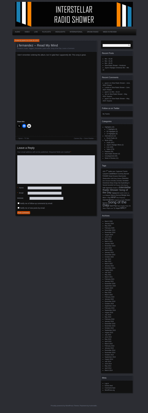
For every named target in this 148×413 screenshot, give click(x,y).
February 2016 (109, 319)
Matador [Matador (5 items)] (108, 195)
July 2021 (108, 272)
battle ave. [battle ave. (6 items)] (111, 171)
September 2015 (110, 330)
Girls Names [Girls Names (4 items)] (124, 185)
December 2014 (110, 350)
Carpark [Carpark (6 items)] (105, 174)
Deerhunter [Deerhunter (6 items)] (122, 176)
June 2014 (108, 364)
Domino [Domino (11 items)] (125, 178)
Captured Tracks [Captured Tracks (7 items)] (122, 171)
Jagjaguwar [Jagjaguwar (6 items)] (116, 193)
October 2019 (109, 303)
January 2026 (109, 223)
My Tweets (106, 114)
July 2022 (108, 259)
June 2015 (108, 337)
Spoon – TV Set (23, 138)
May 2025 (108, 226)
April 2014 (108, 368)
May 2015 (108, 339)
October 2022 (109, 257)
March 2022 (109, 263)
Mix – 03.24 (116, 92)
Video (27, 32)
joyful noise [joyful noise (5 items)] (123, 193)
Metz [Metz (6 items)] (128, 195)
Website (20, 198)
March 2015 (109, 344)
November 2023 (110, 246)
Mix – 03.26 (108, 59)
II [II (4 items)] (118, 187)
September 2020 (110, 286)
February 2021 (109, 279)
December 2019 (110, 301)
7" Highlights (111, 129)
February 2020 (109, 297)
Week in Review (110, 32)
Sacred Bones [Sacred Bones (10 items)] (108, 200)
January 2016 (109, 321)
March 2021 (109, 277)
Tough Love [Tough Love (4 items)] (109, 208)
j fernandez (38, 48)
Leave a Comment (68, 48)
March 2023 (109, 250)
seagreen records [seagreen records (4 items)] (119, 200)
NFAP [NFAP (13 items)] (113, 197)
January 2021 (109, 281)
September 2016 (110, 310)
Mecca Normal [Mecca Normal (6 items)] (116, 195)
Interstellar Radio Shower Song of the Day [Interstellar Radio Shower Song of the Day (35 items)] (117, 190)
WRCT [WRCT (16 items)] (123, 208)
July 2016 (108, 315)
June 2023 (108, 248)
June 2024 (108, 237)
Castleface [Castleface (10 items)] (112, 174)
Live (36, 32)
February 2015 (109, 346)
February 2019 (109, 308)
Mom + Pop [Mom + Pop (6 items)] (107, 197)
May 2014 (108, 366)
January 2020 (109, 299)
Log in (107, 383)
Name (20, 187)
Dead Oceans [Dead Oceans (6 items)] (113, 176)
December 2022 (110, 255)
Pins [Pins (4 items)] (117, 197)
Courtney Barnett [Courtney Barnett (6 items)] (123, 174)
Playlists (46, 32)
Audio (17, 32)
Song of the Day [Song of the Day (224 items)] (115, 203)
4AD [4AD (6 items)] (104, 171)
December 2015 (110, 324)
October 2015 (109, 328)
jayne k (24, 40)
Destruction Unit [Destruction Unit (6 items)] (108, 178)
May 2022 (108, 261)
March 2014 (109, 370)
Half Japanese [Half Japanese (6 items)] (107, 188)
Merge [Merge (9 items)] (123, 195)
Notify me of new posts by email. (32, 208)
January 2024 (109, 243)
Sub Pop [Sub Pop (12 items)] (113, 206)
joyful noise (46, 48)
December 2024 (110, 230)
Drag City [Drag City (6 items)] (117, 183)
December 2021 (110, 268)
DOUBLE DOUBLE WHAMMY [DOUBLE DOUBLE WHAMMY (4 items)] (120, 180)
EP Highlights (111, 131)
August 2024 (109, 235)
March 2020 (109, 295)
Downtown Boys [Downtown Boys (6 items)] (108, 183)
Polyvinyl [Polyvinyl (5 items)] (122, 197)
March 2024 (109, 241)
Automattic (93, 406)
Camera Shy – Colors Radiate (84, 138)
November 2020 (110, 283)
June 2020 (108, 290)
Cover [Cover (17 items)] (105, 176)
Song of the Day (56, 48)
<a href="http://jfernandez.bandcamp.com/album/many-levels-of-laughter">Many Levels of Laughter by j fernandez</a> (39, 88)
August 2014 (109, 359)
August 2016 (109, 312)
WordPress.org (110, 390)
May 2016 (108, 317)
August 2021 (109, 270)
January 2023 (109, 252)
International (76, 32)
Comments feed (110, 388)
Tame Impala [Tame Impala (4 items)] (121, 206)
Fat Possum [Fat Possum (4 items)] (117, 185)
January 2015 (109, 348)
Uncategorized (109, 156)
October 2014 (109, 355)
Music (107, 140)
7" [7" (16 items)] (107, 171)
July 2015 (108, 335)
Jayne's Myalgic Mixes (114, 145)
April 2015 (108, 341)
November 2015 (110, 326)
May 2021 (108, 275)
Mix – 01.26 (108, 61)
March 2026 (109, 221)
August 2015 (109, 332)
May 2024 (108, 239)
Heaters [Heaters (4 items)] (115, 187)
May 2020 (108, 292)
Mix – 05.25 (108, 63)
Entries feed (109, 386)
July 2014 (108, 361)
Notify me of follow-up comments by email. (36, 203)
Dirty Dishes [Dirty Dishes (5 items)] (118, 178)
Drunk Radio (92, 32)
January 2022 (109, 266)
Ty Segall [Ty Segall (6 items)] (117, 208)
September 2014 (110, 357)
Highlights (60, 32)
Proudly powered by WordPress (62, 406)
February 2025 (109, 228)
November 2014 (110, 352)
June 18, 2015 (34, 40)
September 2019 (110, 306)
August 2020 (109, 288)
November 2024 (110, 232)
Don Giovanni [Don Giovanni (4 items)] (107, 180)
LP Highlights (111, 134)
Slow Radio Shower (111, 154)
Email (20, 193)
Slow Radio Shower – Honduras (115, 65)
